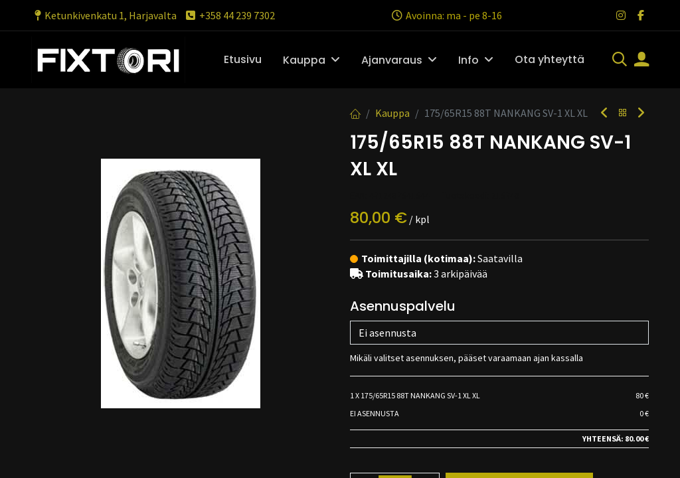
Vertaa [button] (377, 339)
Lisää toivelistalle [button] (466, 339)
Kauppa (392, 113)
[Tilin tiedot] (641, 60)
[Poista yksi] (366, 307)
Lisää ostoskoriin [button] (519, 306)
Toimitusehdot (390, 467)
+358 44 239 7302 (229, 15)
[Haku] (619, 60)
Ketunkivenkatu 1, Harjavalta (104, 15)
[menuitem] (242, 59)
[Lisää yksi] (424, 307)
